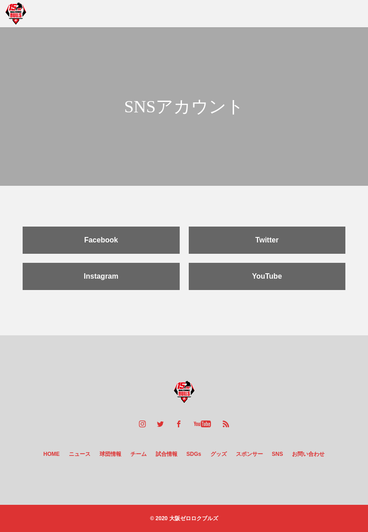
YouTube (267, 276)
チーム (138, 454)
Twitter (266, 240)
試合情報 (166, 454)
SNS (277, 454)
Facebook (101, 240)
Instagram (101, 276)
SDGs (193, 454)
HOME (51, 454)
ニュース (80, 454)
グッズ (218, 454)
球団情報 (110, 454)
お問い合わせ (308, 454)
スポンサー (249, 454)
